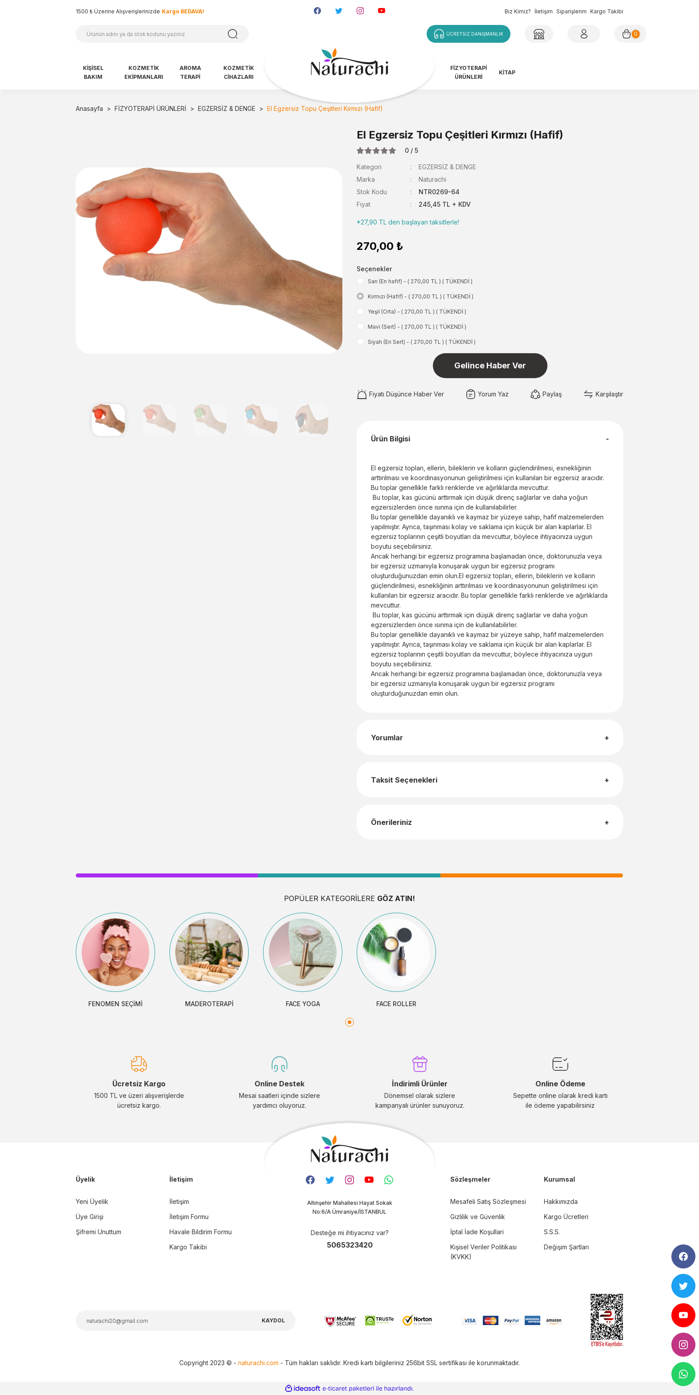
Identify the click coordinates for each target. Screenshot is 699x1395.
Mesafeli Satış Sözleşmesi (488, 1201)
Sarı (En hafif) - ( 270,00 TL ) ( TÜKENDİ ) (420, 281)
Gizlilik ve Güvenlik (477, 1216)
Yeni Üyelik (92, 1201)
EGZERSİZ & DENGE (447, 167)
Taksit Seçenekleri (404, 779)
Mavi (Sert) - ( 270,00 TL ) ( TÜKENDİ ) (417, 326)
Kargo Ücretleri (566, 1216)
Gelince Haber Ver (490, 365)
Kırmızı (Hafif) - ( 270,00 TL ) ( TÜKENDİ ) (420, 296)
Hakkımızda (561, 1201)
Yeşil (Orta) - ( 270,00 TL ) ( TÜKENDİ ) (417, 311)
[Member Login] (539, 34)
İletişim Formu (189, 1216)
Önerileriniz (391, 822)
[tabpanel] (115, 961)
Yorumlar (387, 737)
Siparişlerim (571, 11)
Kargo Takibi (606, 11)
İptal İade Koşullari (477, 1232)
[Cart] (630, 34)
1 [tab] (349, 1022)
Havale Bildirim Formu (200, 1232)
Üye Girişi (89, 1216)
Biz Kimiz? (518, 11)
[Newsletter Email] (186, 1320)
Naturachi (432, 179)
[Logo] (349, 66)
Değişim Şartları (566, 1247)
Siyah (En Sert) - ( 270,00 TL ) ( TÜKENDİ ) (422, 342)
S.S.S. (552, 1232)
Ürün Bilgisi (390, 438)
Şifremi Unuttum (98, 1232)
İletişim (544, 11)
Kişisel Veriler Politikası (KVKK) (483, 1251)
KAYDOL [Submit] (273, 1320)
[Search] (162, 34)
